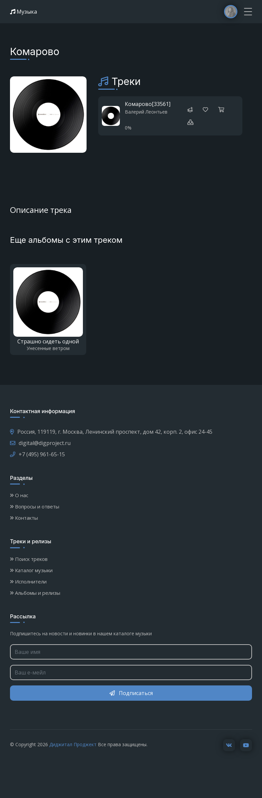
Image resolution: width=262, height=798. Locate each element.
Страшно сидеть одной (48, 341)
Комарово (138, 104)
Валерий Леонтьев (146, 112)
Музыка (23, 11)
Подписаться (131, 693)
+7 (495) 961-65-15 (37, 454)
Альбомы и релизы (35, 592)
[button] (190, 122)
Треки (126, 81)
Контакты (24, 517)
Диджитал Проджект (73, 744)
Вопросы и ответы (34, 506)
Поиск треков (29, 559)
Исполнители (28, 581)
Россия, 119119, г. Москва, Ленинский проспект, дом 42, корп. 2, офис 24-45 (111, 431)
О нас (19, 495)
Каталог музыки (31, 570)
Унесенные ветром (48, 348)
